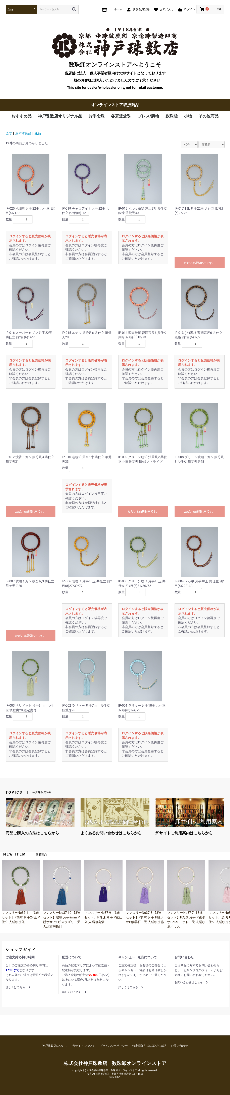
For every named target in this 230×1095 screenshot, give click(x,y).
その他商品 (208, 116)
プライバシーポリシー (114, 1045)
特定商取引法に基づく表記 (149, 1045)
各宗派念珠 (121, 116)
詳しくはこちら (18, 987)
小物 (188, 116)
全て (9, 133)
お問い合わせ (179, 1045)
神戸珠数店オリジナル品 (60, 116)
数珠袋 (172, 116)
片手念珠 (97, 116)
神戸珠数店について (54, 1045)
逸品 (38, 133)
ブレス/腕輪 (148, 116)
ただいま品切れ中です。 (199, 263)
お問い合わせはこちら (191, 982)
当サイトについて (83, 1045)
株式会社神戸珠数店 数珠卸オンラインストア (115, 1063)
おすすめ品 (21, 116)
